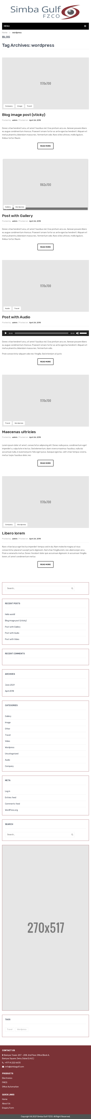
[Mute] (77, 333)
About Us (6, 1103)
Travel (29, 106)
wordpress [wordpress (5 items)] (21, 1029)
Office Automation (10, 1087)
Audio (7, 308)
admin (14, 120)
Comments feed (12, 804)
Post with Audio (16, 317)
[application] (45, 333)
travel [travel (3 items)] (9, 1029)
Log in (7, 791)
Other (7, 729)
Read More (45, 146)
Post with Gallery (17, 216)
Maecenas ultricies (19, 432)
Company (9, 106)
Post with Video (12, 639)
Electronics (7, 1078)
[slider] (41, 333)
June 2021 (10, 685)
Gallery (8, 207)
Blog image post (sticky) (23, 114)
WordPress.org (11, 810)
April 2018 (9, 691)
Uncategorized (11, 754)
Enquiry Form (8, 1108)
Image (19, 106)
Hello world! (10, 614)
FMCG (4, 1082)
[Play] (5, 333)
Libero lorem (13, 533)
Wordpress (19, 207)
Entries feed (10, 797)
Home (4, 32)
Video (7, 741)
